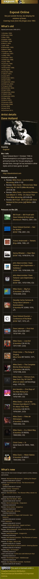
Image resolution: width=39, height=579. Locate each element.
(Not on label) (19, 382)
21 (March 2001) (6, 74)
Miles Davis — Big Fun (21, 289)
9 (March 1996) (6, 49)
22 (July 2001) (5, 76)
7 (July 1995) (5, 45)
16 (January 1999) (6, 64)
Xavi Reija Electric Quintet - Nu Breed (18, 562)
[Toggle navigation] (7, 6)
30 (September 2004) (8, 92)
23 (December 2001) (7, 78)
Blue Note (17, 357)
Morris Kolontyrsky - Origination (16, 503)
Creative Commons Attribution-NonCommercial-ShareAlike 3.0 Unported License (17, 573)
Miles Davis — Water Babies (24, 455)
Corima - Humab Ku (12, 489)
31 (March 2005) (6, 94)
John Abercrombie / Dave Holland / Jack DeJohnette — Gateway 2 (24, 265)
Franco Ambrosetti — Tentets (24, 241)
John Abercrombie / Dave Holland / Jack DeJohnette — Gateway (24, 277)
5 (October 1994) (6, 41)
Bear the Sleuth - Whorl (14, 499)
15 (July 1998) (5, 61)
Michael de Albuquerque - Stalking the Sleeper (21, 478)
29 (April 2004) (5, 90)
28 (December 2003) (7, 88)
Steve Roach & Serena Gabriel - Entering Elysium (22, 545)
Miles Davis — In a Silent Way (24, 430)
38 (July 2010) (5, 108)
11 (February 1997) (7, 53)
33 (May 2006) (5, 98)
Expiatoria (8, 521)
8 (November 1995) (7, 47)
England (6, 149)
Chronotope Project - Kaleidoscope (17, 558)
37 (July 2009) (5, 106)
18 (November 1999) (7, 68)
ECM (15, 232)
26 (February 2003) (7, 84)
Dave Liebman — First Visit (23, 328)
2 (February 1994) (6, 35)
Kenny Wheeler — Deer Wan (24, 253)
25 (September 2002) (8, 82)
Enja (15, 243)
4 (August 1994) (6, 39)
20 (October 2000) (7, 72)
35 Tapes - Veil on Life (14, 541)
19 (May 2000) (5, 70)
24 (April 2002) (5, 80)
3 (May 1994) (5, 37)
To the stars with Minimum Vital (24, 554)
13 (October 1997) (7, 57)
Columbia (17, 291)
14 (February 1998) (7, 60)
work (16, 568)
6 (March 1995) (6, 43)
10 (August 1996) (6, 51)
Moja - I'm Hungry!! (12, 550)
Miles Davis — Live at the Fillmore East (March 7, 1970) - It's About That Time (24, 404)
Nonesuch (17, 220)
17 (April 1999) (5, 66)
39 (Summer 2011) (7, 110)
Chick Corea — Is (19, 442)
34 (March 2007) (6, 100)
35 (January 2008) (6, 102)
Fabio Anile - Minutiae (13, 511)
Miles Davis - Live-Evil (21, 180)
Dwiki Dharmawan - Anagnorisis (16, 533)
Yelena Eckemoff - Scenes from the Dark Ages (20, 529)
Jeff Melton (28, 202)
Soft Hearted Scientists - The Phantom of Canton (21, 537)
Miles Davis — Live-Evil (22, 341)
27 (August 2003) (6, 86)
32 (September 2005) (8, 96)
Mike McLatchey (28, 187)
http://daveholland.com (12, 173)
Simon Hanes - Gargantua (14, 507)
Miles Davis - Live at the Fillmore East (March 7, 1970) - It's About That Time (22, 194)
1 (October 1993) (6, 33)
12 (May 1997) (5, 55)
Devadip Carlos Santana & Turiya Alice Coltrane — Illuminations (23, 302)
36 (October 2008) (7, 104)
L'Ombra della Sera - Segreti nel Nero (18, 525)
